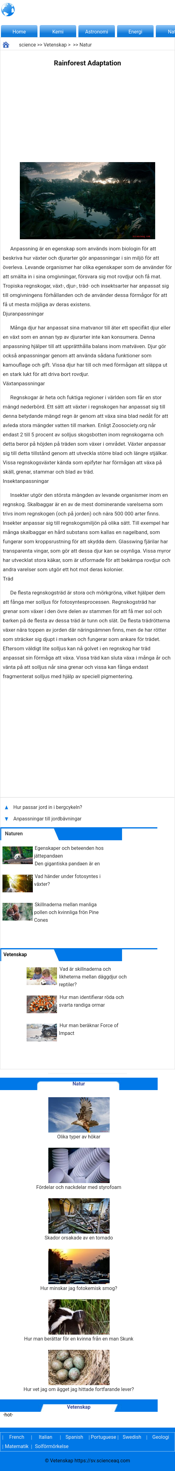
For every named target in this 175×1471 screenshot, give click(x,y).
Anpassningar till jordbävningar (48, 819)
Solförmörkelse (51, 1446)
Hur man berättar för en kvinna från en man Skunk (78, 1320)
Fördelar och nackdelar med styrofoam (78, 1169)
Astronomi (96, 32)
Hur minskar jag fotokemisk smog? (78, 1270)
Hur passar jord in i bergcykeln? (48, 807)
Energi (135, 32)
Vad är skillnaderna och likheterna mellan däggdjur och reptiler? (93, 976)
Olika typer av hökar (79, 1118)
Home (19, 32)
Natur (86, 45)
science (27, 45)
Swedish (132, 1437)
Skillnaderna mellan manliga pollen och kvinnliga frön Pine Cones (66, 912)
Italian (45, 1437)
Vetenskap (55, 45)
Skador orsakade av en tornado (79, 1219)
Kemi (57, 32)
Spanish (74, 1437)
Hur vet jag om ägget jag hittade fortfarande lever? (79, 1371)
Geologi (160, 1437)
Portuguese (103, 1437)
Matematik (16, 1446)
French (16, 1437)
